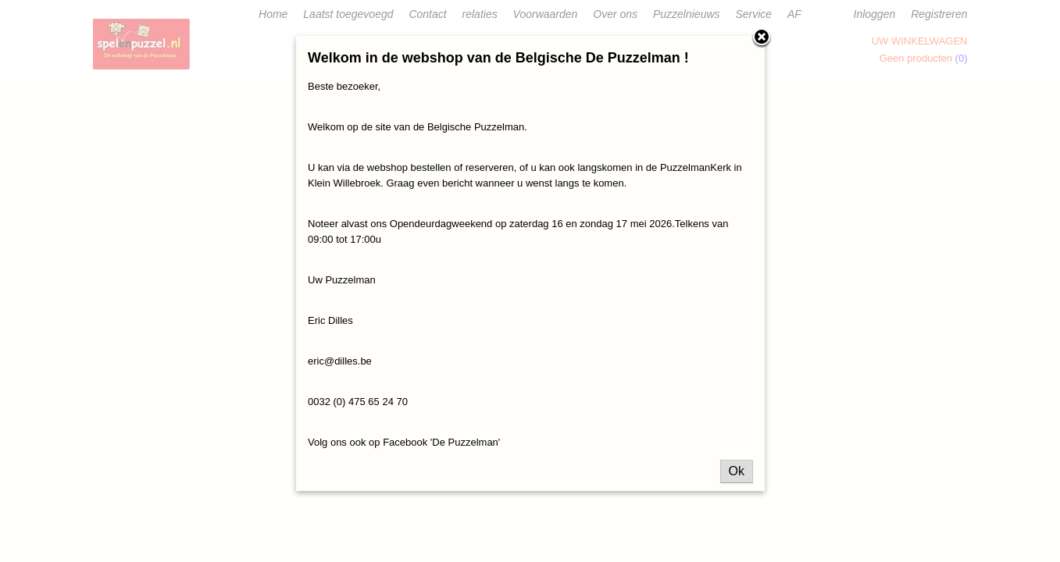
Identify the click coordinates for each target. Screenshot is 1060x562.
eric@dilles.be (340, 361)
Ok (736, 471)
